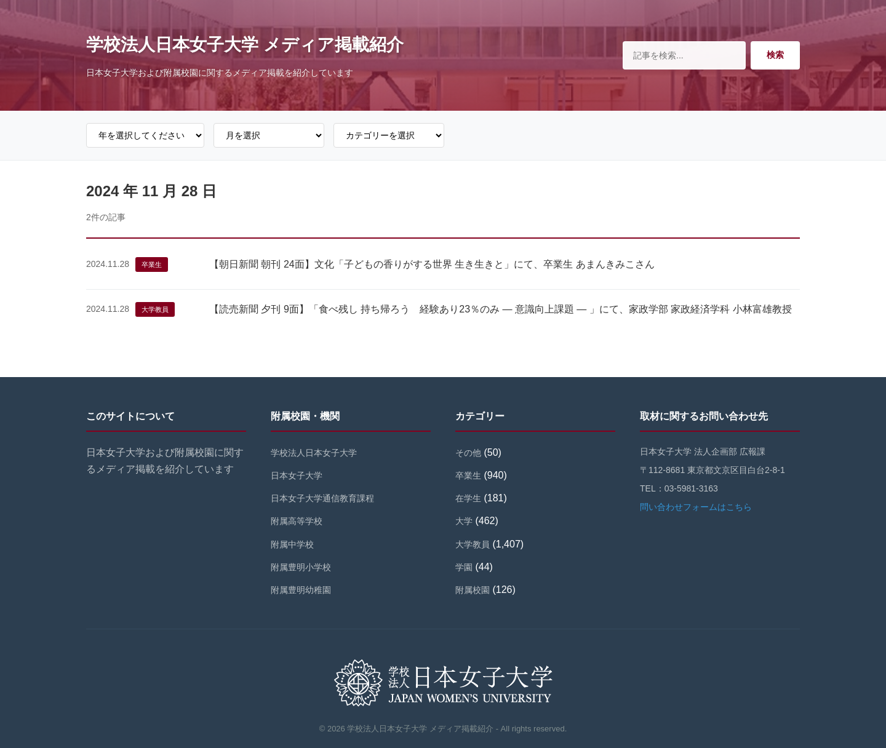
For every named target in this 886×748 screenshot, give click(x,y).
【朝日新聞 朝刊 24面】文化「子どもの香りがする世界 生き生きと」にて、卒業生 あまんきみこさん (432, 264)
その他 (468, 453)
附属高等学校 (296, 521)
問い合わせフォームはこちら (696, 507)
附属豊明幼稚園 (301, 590)
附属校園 (472, 590)
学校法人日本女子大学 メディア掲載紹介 (245, 44)
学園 (464, 567)
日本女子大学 (296, 475)
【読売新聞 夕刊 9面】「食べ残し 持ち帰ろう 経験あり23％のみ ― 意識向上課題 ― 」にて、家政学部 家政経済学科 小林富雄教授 (500, 309)
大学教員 (155, 309)
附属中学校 (292, 544)
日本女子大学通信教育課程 (322, 498)
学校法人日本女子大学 (314, 453)
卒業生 (152, 264)
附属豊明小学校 (301, 567)
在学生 (468, 498)
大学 (464, 521)
